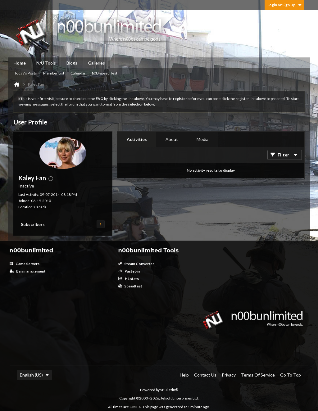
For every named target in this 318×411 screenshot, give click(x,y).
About (172, 139)
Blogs (71, 62)
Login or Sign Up (284, 4)
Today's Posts (25, 73)
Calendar (78, 73)
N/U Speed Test (104, 73)
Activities (137, 139)
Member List (53, 73)
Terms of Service (258, 374)
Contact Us (205, 374)
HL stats (128, 278)
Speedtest (130, 286)
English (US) (34, 374)
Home (19, 62)
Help (184, 374)
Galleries (96, 62)
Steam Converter (136, 263)
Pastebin (129, 271)
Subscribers (33, 224)
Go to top (290, 374)
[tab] (136, 139)
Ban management (28, 271)
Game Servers (24, 263)
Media (202, 139)
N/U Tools (46, 62)
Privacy (229, 374)
